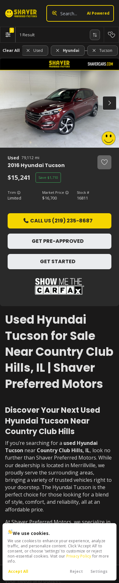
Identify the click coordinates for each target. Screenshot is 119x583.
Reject (76, 571)
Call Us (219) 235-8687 (58, 220)
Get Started (58, 261)
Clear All (11, 50)
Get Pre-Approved (58, 241)
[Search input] (80, 13)
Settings (99, 571)
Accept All (18, 571)
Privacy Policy (78, 556)
